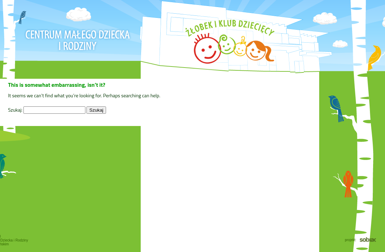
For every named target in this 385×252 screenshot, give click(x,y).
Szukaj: (15, 109)
